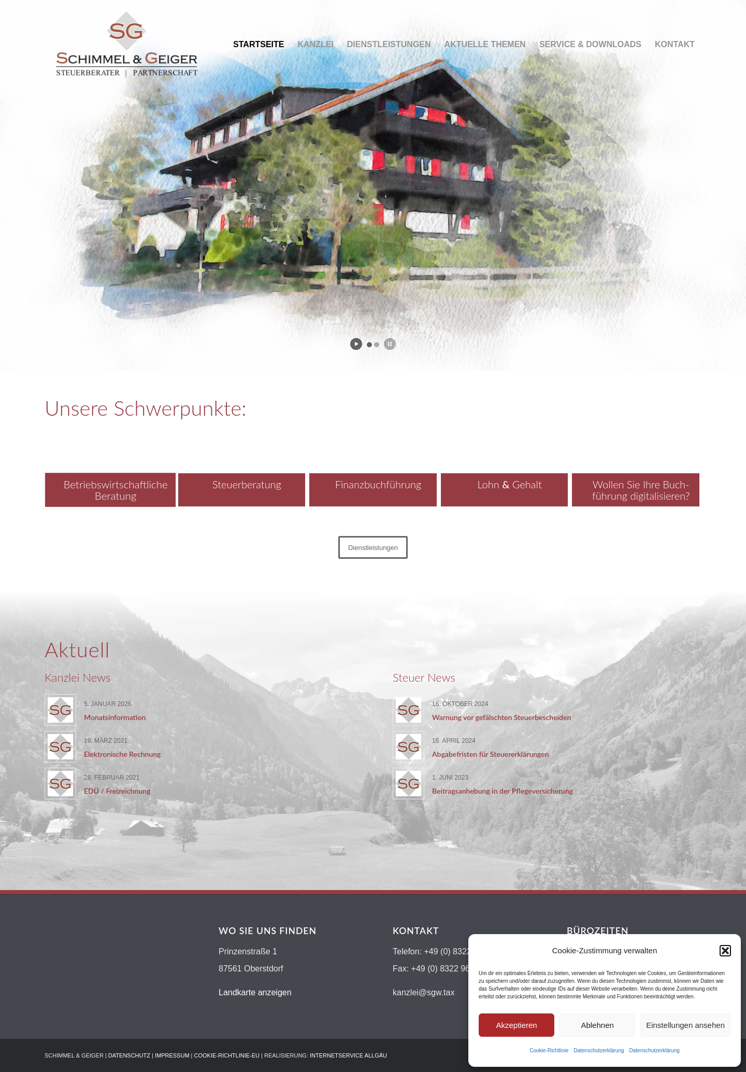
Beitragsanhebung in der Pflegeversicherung (502, 790)
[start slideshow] (356, 344)
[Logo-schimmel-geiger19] (127, 45)
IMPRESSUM (172, 1055)
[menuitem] (258, 45)
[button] (725, 951)
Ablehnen (597, 1025)
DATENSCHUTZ (129, 1055)
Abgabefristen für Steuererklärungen (490, 754)
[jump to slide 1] (369, 344)
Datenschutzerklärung (598, 1050)
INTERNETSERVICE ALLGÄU (348, 1055)
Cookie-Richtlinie (548, 1050)
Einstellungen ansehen (685, 1025)
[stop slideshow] (390, 344)
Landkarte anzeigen (255, 992)
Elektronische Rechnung (122, 754)
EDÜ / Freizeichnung (117, 790)
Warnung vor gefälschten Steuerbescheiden (501, 717)
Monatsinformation (115, 717)
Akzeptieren (516, 1025)
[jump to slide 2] (376, 344)
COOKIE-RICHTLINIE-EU (227, 1055)
